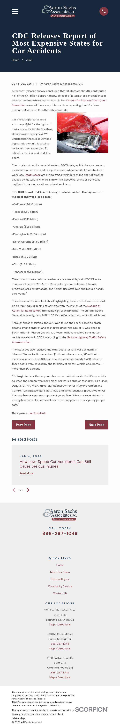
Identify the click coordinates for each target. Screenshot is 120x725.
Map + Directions (60, 624)
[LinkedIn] (73, 544)
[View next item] (28, 490)
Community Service (60, 586)
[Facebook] (55, 544)
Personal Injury (60, 579)
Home (60, 565)
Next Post (96, 425)
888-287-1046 (60, 533)
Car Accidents (37, 413)
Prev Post (23, 425)
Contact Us (60, 593)
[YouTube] (64, 544)
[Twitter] (47, 544)
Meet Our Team (60, 572)
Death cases (33, 175)
